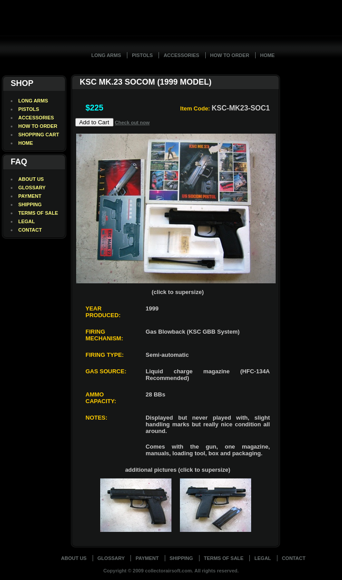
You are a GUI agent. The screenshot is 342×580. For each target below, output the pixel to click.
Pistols (142, 55)
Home (267, 55)
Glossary (111, 558)
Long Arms (106, 55)
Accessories (181, 55)
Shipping (181, 558)
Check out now (132, 122)
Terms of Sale (224, 558)
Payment (147, 558)
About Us (73, 558)
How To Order (229, 55)
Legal (262, 558)
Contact (293, 558)
